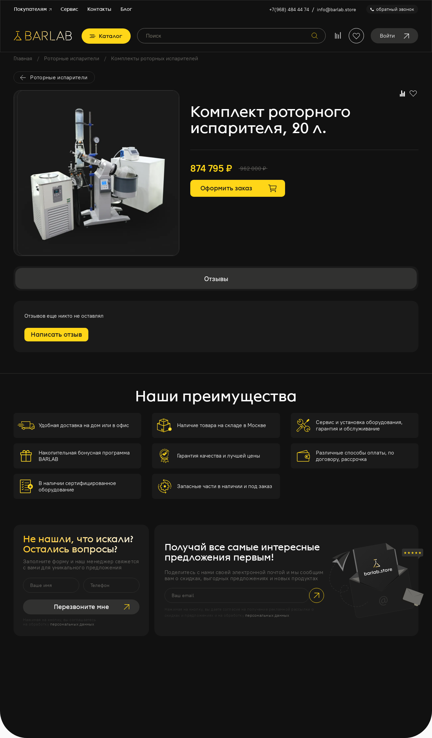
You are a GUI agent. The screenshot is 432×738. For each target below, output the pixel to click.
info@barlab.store (336, 9)
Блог (126, 9)
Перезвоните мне (92, 607)
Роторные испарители (71, 58)
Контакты (99, 9)
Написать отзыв (56, 334)
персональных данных (72, 624)
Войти (394, 35)
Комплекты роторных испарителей (154, 58)
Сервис (69, 9)
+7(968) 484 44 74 (289, 9)
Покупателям (32, 9)
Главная (23, 58)
